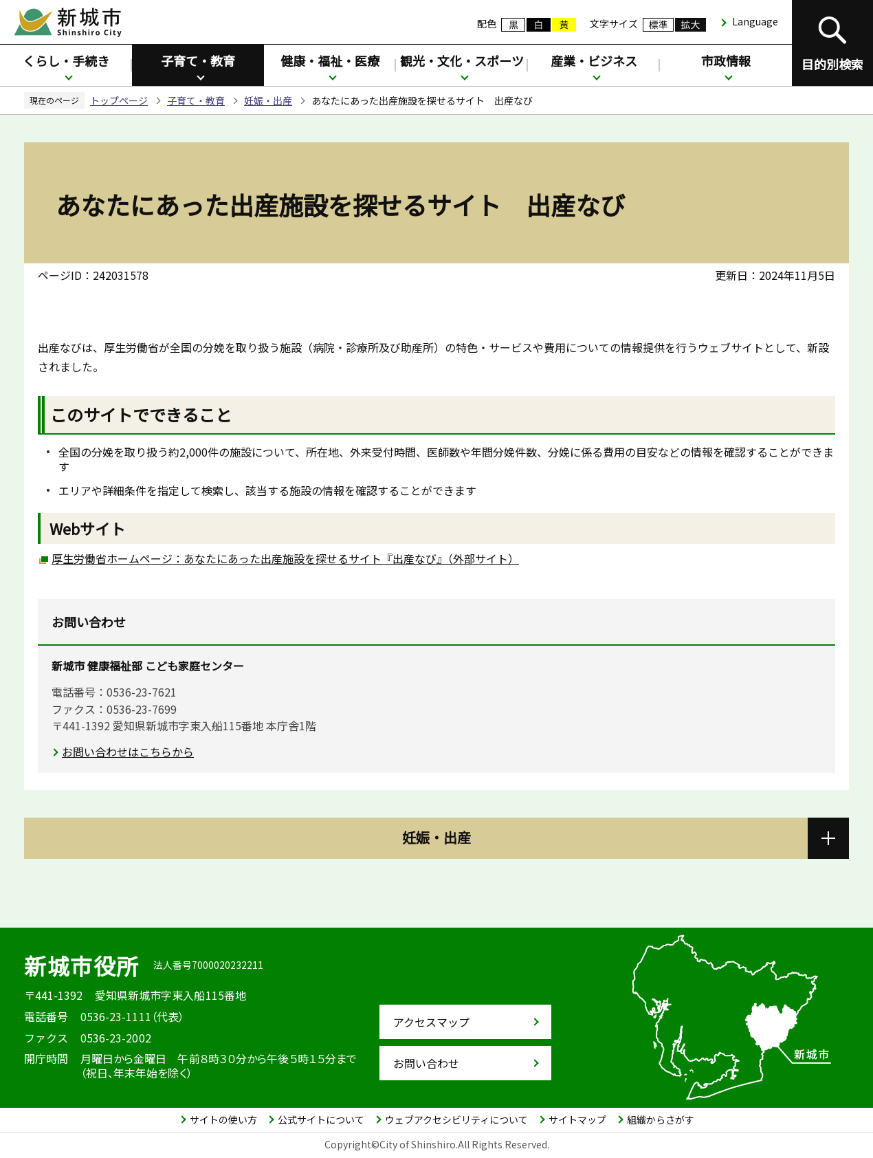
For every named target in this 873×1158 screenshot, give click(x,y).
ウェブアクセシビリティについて (456, 1119)
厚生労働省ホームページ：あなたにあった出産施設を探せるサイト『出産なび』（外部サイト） (285, 558)
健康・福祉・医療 (329, 60)
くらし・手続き (66, 60)
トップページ (119, 100)
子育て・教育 (198, 60)
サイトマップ (577, 1119)
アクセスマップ (431, 1022)
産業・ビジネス (594, 60)
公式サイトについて (321, 1119)
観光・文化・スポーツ (462, 60)
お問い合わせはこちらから (128, 751)
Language (755, 21)
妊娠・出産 (268, 100)
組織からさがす (660, 1119)
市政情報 (726, 60)
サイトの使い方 (223, 1119)
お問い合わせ (426, 1063)
